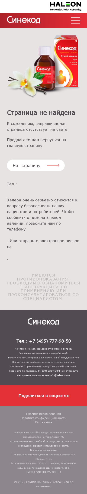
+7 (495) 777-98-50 (43, 190)
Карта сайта (43, 422)
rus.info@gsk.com (43, 252)
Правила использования (43, 413)
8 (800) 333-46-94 (43, 235)
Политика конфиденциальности (43, 418)
